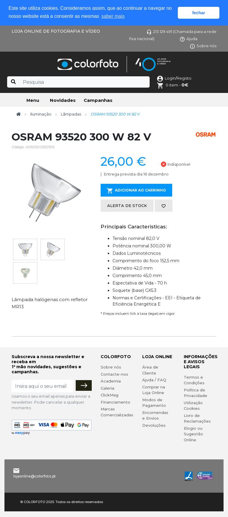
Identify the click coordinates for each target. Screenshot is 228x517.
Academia (111, 381)
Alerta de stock (127, 205)
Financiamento (115, 402)
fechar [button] (198, 12)
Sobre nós (203, 45)
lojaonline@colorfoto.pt (34, 476)
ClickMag (109, 395)
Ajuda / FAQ (154, 379)
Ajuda (188, 38)
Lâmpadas (71, 114)
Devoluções (154, 425)
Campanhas (98, 100)
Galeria (107, 388)
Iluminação (40, 114)
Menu (32, 100)
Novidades (63, 100)
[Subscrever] (84, 385)
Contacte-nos (114, 374)
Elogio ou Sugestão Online (193, 434)
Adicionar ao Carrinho (136, 191)
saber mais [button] (112, 16)
